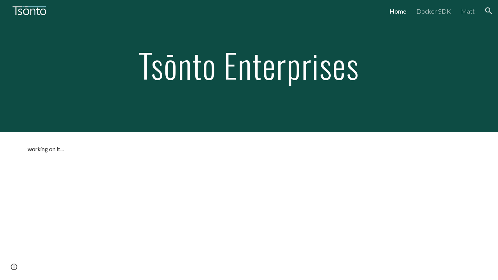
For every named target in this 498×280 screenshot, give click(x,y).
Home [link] (397, 11)
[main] (249, 66)
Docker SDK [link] (433, 11)
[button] (488, 11)
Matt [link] (468, 11)
